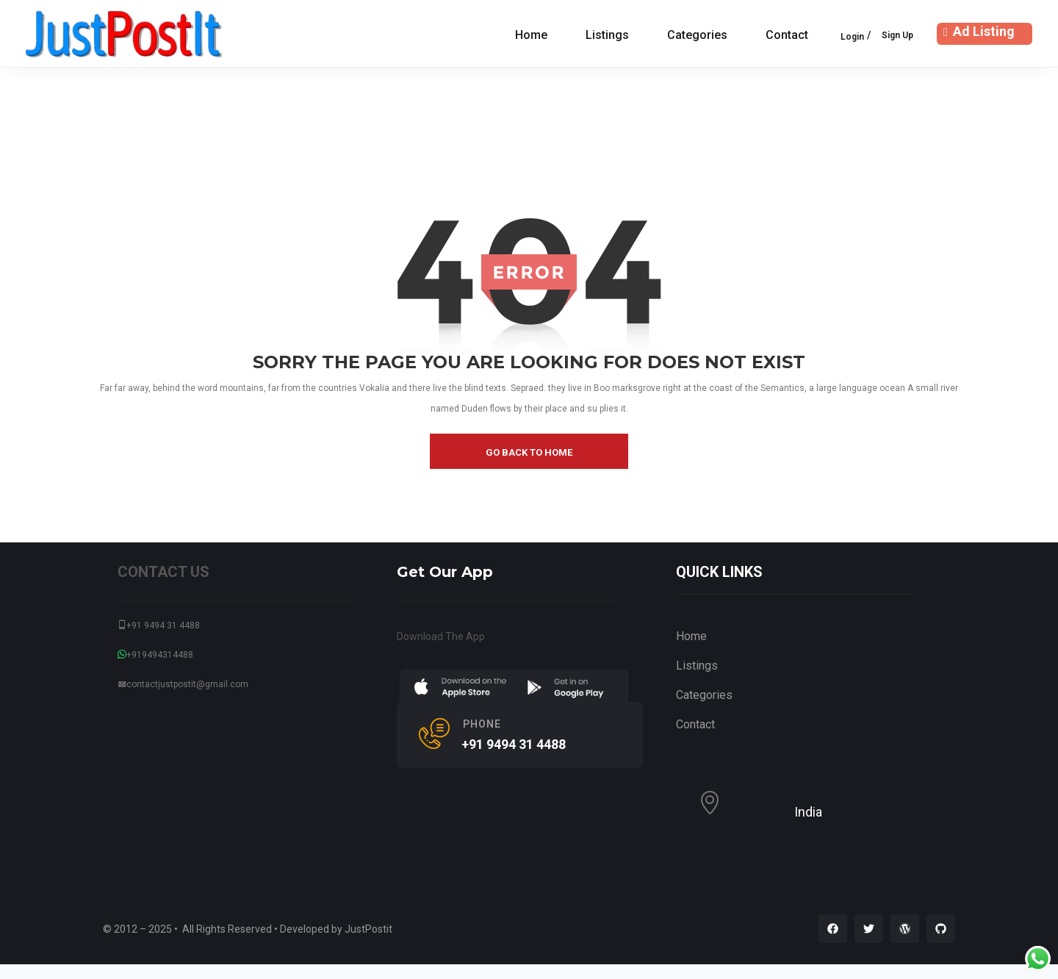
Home (531, 35)
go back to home (529, 452)
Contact (787, 35)
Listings (607, 35)
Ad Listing (977, 31)
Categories (697, 35)
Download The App (441, 636)
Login (852, 37)
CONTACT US (163, 572)
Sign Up (897, 35)
